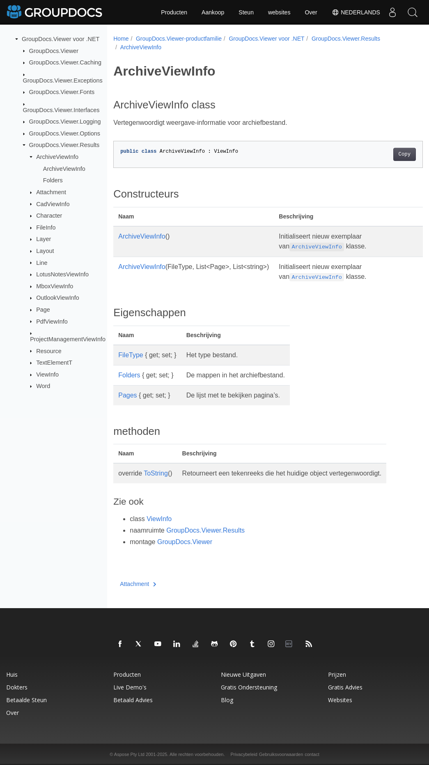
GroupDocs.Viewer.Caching (65, 62)
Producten (174, 12)
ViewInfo (47, 374)
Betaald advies (133, 700)
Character (49, 215)
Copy (383, 154)
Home (120, 38)
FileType (130, 354)
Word (43, 386)
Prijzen (337, 674)
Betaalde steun (26, 700)
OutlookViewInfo (57, 297)
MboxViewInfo (54, 286)
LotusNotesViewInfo (62, 274)
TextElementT (54, 362)
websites (279, 12)
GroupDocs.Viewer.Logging (65, 121)
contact (312, 754)
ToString (156, 473)
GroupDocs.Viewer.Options (64, 133)
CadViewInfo (52, 203)
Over (311, 12)
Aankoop (213, 12)
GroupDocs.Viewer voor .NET (60, 39)
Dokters (17, 687)
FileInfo (45, 227)
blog (227, 700)
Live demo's (130, 687)
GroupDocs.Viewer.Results (64, 145)
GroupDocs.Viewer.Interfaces (61, 109)
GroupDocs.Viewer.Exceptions (63, 80)
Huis (12, 674)
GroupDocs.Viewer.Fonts (62, 92)
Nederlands (355, 12)
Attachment (51, 192)
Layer (43, 239)
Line (41, 262)
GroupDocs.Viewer (54, 50)
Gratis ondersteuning (249, 687)
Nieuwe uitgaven (243, 674)
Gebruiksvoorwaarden (281, 754)
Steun (246, 12)
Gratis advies (345, 687)
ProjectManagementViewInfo (68, 339)
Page (43, 309)
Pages (127, 395)
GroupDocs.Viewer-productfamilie (179, 38)
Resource (49, 350)
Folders (53, 180)
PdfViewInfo (52, 321)
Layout (45, 251)
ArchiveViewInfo (57, 157)
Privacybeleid (243, 754)
